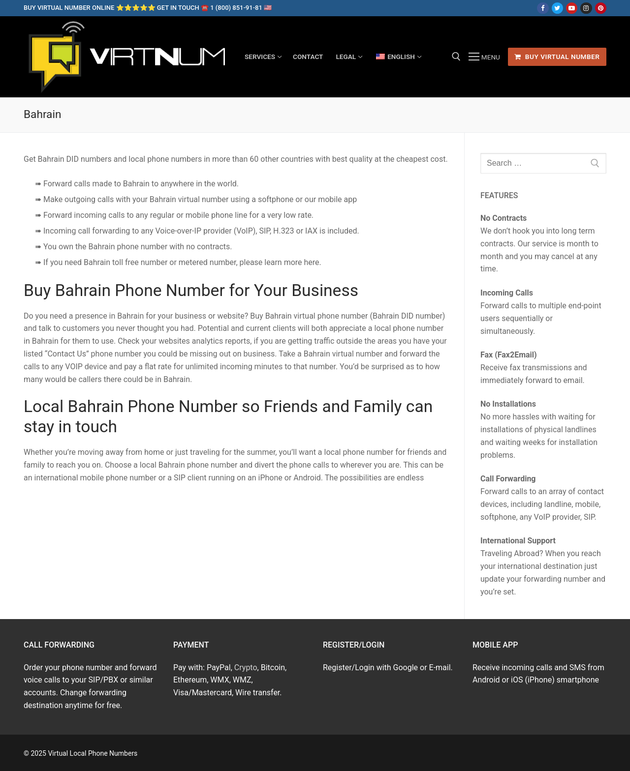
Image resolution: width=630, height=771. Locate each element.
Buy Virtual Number (556, 56)
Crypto (245, 667)
